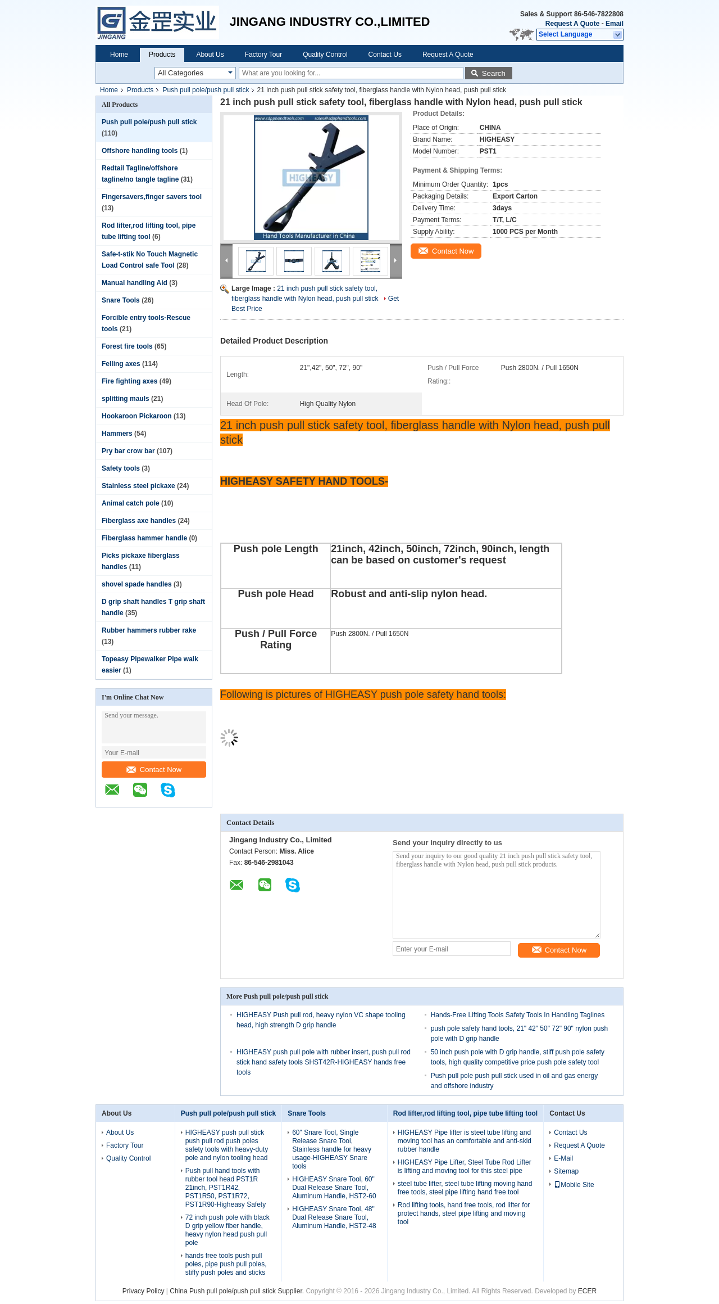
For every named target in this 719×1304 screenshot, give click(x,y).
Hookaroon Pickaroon (137, 416)
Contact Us (385, 54)
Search (494, 73)
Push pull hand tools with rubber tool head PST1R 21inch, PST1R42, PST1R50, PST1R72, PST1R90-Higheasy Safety (225, 1187)
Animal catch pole (131, 503)
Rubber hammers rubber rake (149, 630)
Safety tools (121, 468)
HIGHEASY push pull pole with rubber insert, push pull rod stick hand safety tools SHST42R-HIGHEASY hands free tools (323, 1062)
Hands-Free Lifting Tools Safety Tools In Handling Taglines (518, 1015)
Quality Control (325, 54)
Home (119, 54)
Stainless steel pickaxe (138, 486)
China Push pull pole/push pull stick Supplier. (238, 1291)
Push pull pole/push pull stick (205, 90)
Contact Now (153, 769)
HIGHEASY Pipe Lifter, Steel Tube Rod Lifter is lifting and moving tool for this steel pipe (464, 1166)
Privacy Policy (143, 1291)
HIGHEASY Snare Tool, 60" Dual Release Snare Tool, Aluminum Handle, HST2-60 (334, 1187)
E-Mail (563, 1158)
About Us (210, 54)
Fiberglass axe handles (139, 521)
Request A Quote (572, 24)
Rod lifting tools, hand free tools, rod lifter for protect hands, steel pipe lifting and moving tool (464, 1213)
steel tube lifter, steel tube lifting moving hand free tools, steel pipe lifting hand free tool (465, 1188)
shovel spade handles (137, 584)
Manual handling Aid (134, 283)
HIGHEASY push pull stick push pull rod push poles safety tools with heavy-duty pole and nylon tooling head (226, 1145)
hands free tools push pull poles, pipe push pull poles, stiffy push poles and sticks (226, 1264)
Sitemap (566, 1171)
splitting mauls (125, 399)
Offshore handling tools (140, 151)
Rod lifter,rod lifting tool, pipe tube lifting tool (465, 1113)
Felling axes (121, 364)
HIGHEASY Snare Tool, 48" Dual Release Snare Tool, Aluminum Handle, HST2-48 (334, 1217)
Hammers (117, 433)
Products (162, 54)
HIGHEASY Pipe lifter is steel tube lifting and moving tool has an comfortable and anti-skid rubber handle (464, 1141)
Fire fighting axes (129, 381)
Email (615, 24)
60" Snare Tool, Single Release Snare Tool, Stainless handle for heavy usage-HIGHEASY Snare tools (331, 1149)
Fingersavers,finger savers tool (152, 197)
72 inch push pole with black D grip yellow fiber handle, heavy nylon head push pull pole (227, 1230)
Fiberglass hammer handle (144, 538)
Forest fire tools (127, 346)
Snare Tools (121, 300)
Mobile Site (574, 1185)
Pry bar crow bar (128, 451)
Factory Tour (263, 54)
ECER (587, 1291)
